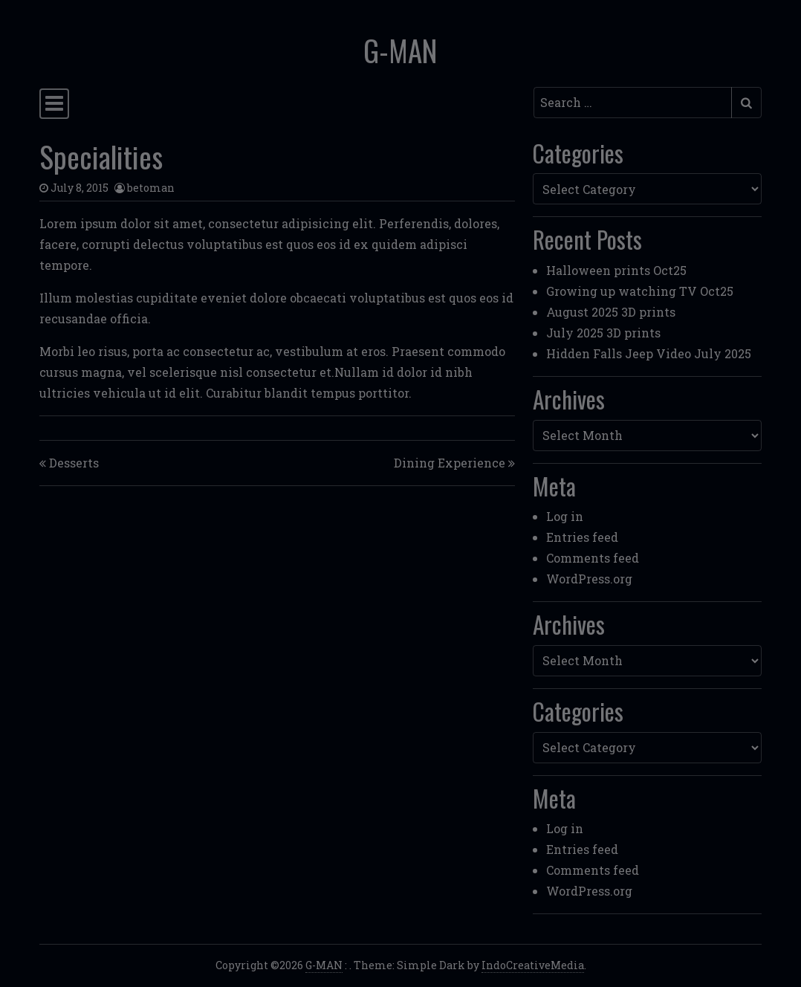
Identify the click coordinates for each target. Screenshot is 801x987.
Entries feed (582, 537)
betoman (151, 188)
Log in (564, 516)
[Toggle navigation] (54, 103)
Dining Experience (449, 462)
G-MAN (400, 49)
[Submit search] (746, 102)
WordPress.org (589, 578)
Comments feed (592, 558)
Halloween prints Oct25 (616, 270)
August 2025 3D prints (610, 312)
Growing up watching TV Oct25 (639, 291)
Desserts (74, 462)
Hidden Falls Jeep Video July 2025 (648, 353)
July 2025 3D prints (603, 332)
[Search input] (633, 102)
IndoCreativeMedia (532, 965)
